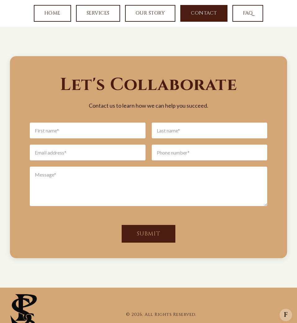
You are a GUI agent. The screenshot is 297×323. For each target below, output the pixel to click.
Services (98, 13)
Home (52, 13)
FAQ (248, 13)
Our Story (150, 13)
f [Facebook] (286, 315)
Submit (148, 234)
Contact (204, 13)
